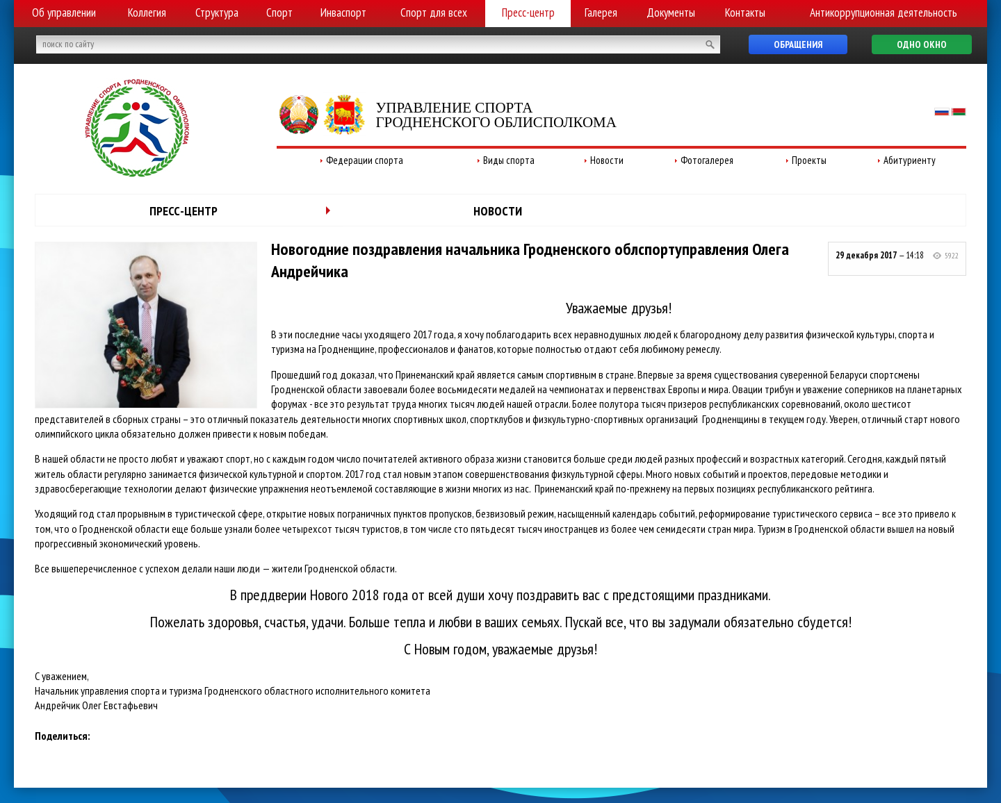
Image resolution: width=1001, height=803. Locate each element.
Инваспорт (343, 12)
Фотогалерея (707, 160)
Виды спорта (509, 160)
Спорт (279, 12)
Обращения (798, 44)
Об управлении (64, 12)
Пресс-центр (528, 12)
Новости (607, 160)
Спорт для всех (433, 12)
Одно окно (922, 44)
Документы (670, 12)
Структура (216, 12)
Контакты (745, 12)
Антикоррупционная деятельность (883, 12)
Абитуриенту (910, 160)
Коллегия (147, 12)
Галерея (601, 12)
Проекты (809, 160)
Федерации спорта (364, 160)
